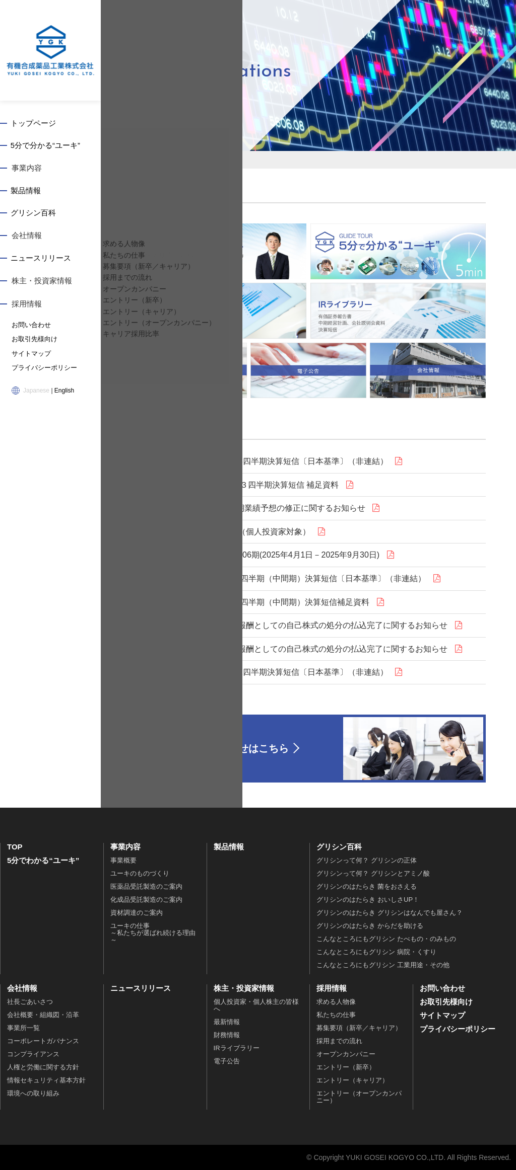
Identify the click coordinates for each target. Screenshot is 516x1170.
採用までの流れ (339, 1041)
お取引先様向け (33, 339)
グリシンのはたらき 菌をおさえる (366, 886)
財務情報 (227, 1035)
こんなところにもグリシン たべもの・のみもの (386, 939)
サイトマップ (30, 353)
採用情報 (27, 304)
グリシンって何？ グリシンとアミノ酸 (373, 873)
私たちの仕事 (336, 1015)
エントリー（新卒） (345, 1067)
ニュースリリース (42, 259)
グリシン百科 (34, 214)
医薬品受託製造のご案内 (146, 886)
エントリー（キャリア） (352, 1080)
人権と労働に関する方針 (43, 1067)
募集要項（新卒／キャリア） (359, 1028)
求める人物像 (336, 1001)
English (64, 390)
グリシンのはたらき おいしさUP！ (367, 899)
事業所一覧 (23, 1028)
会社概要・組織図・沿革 (43, 1015)
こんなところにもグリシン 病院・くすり (376, 952)
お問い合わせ (30, 325)
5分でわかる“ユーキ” (43, 860)
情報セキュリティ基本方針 (46, 1080)
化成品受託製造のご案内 (146, 899)
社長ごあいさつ (30, 1001)
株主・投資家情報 (42, 282)
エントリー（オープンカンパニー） (359, 1096)
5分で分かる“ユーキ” (46, 146)
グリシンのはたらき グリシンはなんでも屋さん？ (389, 912)
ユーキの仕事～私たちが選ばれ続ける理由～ (153, 933)
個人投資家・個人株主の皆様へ (256, 1005)
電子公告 (227, 1061)
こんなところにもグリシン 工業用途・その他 (382, 965)
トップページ (34, 123)
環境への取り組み (33, 1093)
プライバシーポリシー (42, 367)
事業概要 (123, 860)
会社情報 (27, 236)
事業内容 (27, 169)
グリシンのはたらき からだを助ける (369, 925)
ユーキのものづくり (139, 873)
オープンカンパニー (345, 1054)
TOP (15, 846)
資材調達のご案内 (136, 912)
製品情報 (27, 191)
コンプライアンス (33, 1054)
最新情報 (227, 1022)
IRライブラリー (237, 1048)
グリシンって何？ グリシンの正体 (366, 860)
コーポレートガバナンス (43, 1041)
